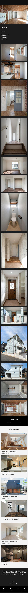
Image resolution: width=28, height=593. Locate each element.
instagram (17, 237)
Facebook (9, 176)
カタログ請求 (10, 242)
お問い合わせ (24, 242)
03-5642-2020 (17, 242)
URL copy (19, 176)
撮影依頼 (3, 242)
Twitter (14, 176)
